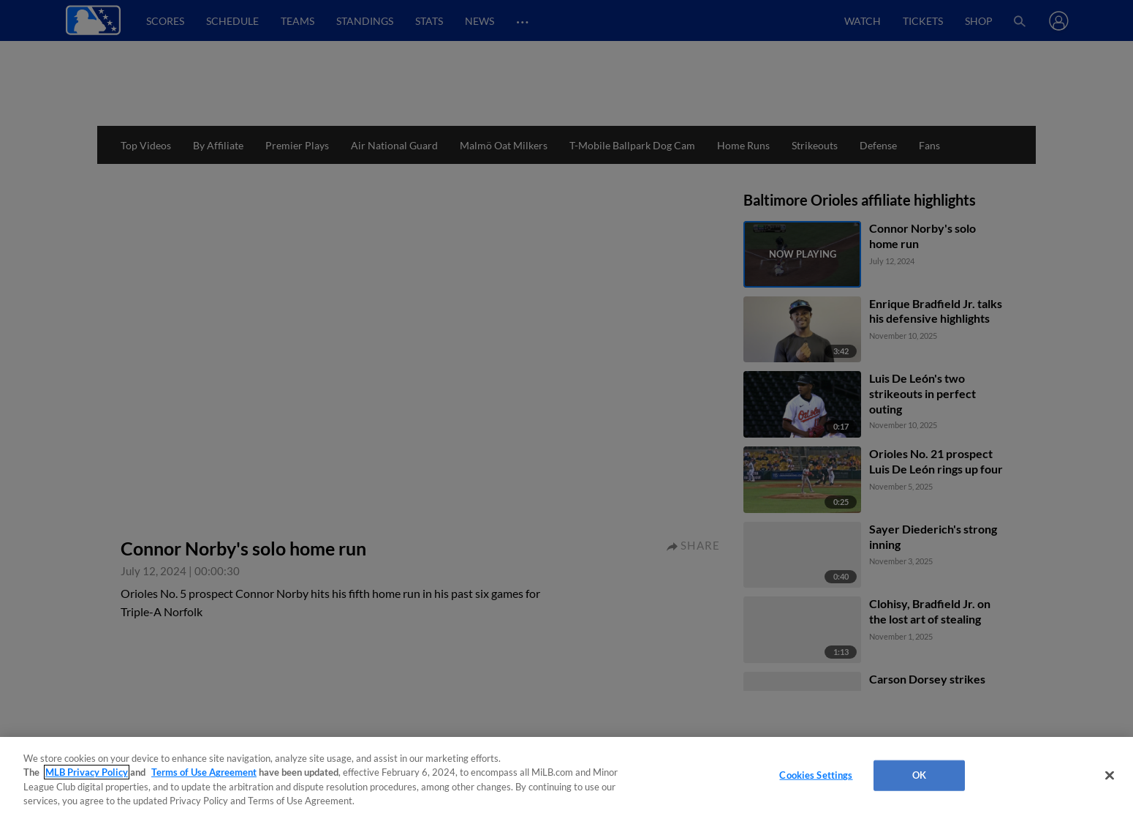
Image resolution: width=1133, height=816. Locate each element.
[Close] (1110, 775)
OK (919, 775)
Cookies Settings (815, 775)
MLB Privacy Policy (86, 772)
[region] (566, 776)
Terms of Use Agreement (204, 772)
